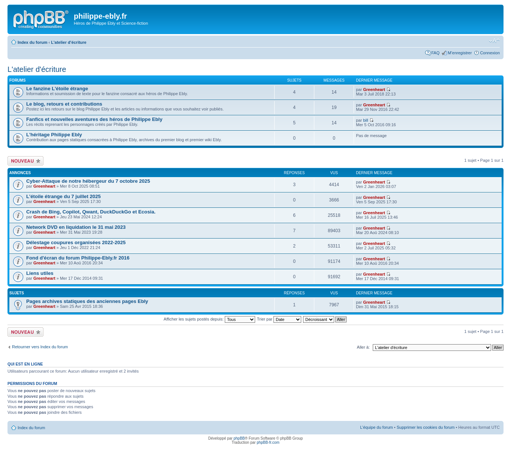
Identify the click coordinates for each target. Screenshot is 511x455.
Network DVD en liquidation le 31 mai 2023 (76, 227)
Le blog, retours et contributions (64, 104)
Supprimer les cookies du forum (426, 427)
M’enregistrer (460, 53)
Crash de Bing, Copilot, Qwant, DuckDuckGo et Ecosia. (90, 212)
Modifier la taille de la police (494, 40)
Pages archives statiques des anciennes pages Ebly (87, 301)
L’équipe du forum (376, 427)
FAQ (435, 53)
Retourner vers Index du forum (40, 347)
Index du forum (32, 42)
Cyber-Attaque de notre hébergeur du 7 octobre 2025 (88, 181)
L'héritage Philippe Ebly (54, 134)
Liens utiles (40, 273)
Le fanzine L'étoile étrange (57, 88)
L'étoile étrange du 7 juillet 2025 (63, 196)
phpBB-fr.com (268, 442)
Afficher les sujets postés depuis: (209, 319)
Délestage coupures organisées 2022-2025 (76, 242)
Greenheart (374, 89)
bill (365, 120)
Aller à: (363, 347)
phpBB (239, 438)
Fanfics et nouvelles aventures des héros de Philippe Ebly (94, 119)
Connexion (490, 53)
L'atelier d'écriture (69, 42)
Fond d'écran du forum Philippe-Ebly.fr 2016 (77, 258)
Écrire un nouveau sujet (25, 161)
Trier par (279, 319)
